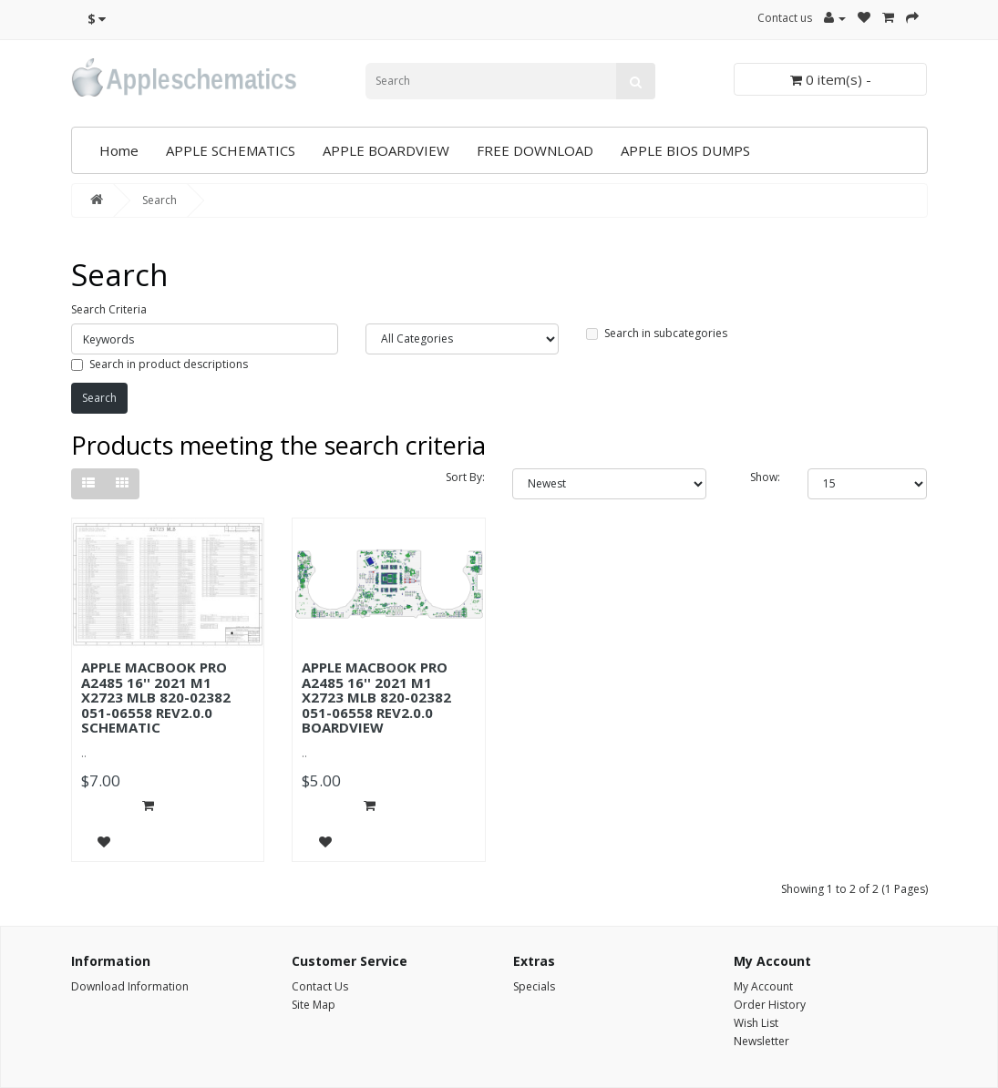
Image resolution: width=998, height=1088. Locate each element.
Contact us (784, 18)
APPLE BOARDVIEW (386, 150)
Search (159, 200)
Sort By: (465, 477)
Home (119, 150)
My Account (763, 986)
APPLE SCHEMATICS (230, 150)
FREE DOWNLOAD (535, 150)
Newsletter (761, 1041)
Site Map (313, 1004)
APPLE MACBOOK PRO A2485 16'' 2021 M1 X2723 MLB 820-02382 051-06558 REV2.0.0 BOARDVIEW (376, 697)
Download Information (130, 986)
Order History (770, 1004)
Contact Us (320, 986)
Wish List (756, 1023)
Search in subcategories (656, 333)
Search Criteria (109, 309)
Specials (534, 986)
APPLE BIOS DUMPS (685, 150)
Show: (765, 477)
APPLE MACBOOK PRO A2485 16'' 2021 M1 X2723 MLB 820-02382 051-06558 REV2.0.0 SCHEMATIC (156, 697)
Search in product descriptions (159, 364)
